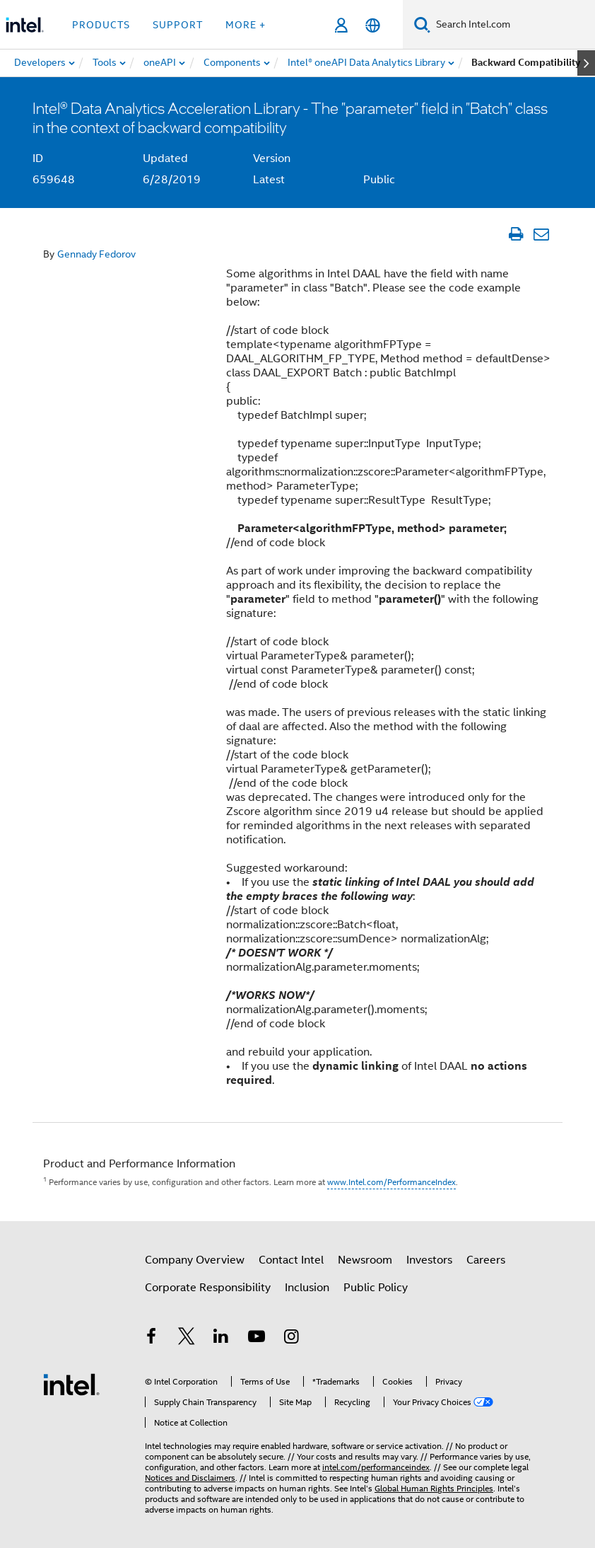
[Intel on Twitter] (187, 1338)
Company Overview (195, 1260)
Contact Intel (291, 1260)
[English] (373, 25)
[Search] (422, 24)
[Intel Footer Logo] (71, 1384)
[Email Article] (541, 234)
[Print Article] (515, 234)
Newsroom (365, 1260)
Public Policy (375, 1288)
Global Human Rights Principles (434, 1488)
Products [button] (101, 24)
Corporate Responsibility (208, 1288)
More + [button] (245, 24)
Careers (485, 1260)
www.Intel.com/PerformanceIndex (391, 1182)
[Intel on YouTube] (257, 1338)
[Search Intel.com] (512, 25)
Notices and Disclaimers (190, 1477)
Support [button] (178, 24)
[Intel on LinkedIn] (221, 1338)
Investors (429, 1260)
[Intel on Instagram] (291, 1338)
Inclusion (307, 1288)
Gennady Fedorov (96, 254)
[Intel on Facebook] (151, 1338)
